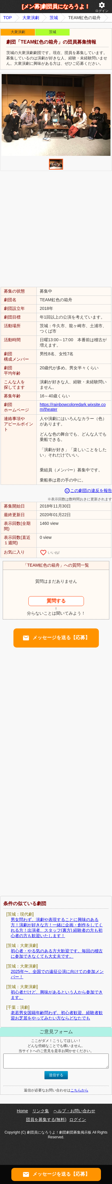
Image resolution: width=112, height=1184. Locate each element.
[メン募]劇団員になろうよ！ (56, 7)
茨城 (54, 17)
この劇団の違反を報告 (88, 490)
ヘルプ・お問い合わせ (74, 1110)
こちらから (79, 1090)
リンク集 (40, 1110)
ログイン (101, 7)
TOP (7, 17)
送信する (56, 1075)
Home (22, 1110)
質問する (56, 600)
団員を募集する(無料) (46, 1119)
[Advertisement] (56, 229)
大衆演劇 (30, 17)
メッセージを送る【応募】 (56, 638)
